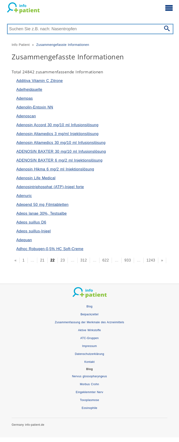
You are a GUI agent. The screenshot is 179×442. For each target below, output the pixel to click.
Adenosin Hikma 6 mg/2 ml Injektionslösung (55, 169)
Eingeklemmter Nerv (89, 392)
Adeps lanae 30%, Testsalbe (41, 213)
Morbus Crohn (89, 384)
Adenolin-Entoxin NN (34, 107)
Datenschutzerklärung (89, 354)
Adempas (24, 98)
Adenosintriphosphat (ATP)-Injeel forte (50, 187)
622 (105, 260)
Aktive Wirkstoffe (89, 330)
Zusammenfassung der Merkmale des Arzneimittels (89, 322)
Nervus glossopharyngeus (89, 376)
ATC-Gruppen (89, 338)
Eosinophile (89, 408)
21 (42, 260)
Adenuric (24, 196)
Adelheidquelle (29, 90)
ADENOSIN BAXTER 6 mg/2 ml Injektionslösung (59, 160)
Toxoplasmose (89, 400)
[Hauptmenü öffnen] (169, 7)
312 (83, 260)
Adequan (24, 240)
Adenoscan (26, 116)
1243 (150, 260)
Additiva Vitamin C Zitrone (39, 81)
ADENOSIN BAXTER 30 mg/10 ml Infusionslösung (61, 151)
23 (63, 260)
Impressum (89, 346)
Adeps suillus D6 (31, 222)
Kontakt (89, 362)
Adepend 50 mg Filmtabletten (42, 205)
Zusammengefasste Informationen (62, 45)
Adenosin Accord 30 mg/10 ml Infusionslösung (57, 125)
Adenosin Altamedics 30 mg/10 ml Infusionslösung (61, 143)
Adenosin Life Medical (35, 178)
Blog (89, 306)
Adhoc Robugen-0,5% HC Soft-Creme (49, 249)
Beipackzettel (89, 314)
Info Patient (21, 45)
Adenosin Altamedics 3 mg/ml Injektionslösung (57, 134)
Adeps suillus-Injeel (33, 231)
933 (127, 260)
